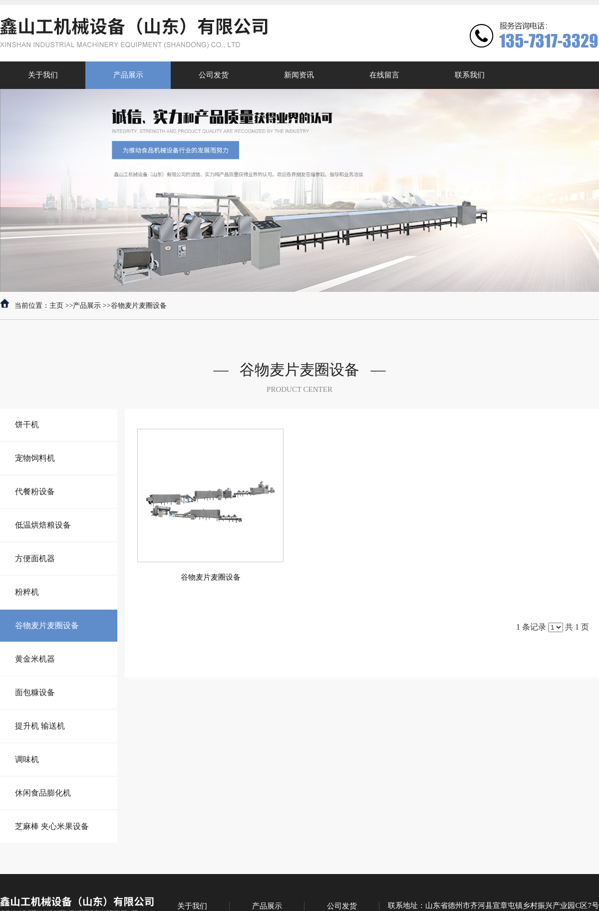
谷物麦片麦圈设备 (139, 305)
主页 (56, 305)
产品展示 (87, 305)
